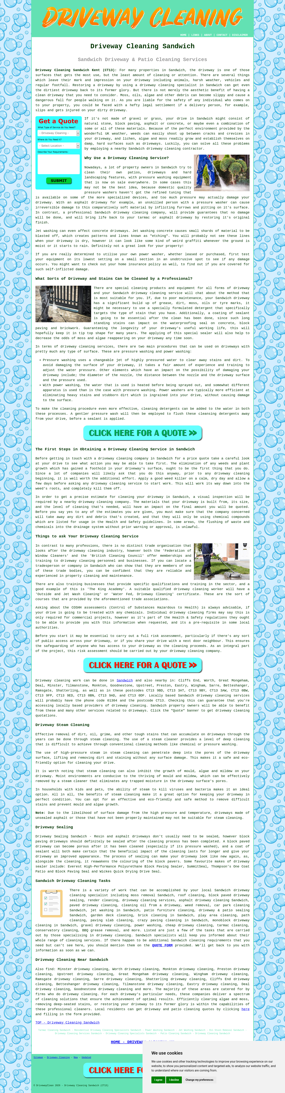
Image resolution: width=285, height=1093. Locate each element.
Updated (86, 1057)
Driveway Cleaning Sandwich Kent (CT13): (76, 70)
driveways (157, 172)
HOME (183, 35)
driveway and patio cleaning (172, 1009)
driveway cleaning (157, 85)
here (246, 1009)
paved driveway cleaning (93, 905)
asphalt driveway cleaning (204, 900)
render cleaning (103, 900)
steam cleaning (104, 739)
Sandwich (125, 680)
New (76, 1057)
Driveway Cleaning (58, 1057)
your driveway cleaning (182, 651)
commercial (82, 617)
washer (158, 254)
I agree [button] (158, 1079)
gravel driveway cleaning (105, 925)
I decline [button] (174, 1079)
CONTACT (222, 35)
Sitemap (38, 1057)
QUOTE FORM (162, 945)
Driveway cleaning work (58, 680)
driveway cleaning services (86, 346)
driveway (206, 70)
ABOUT (208, 35)
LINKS (195, 35)
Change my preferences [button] (199, 1079)
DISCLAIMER (240, 35)
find (50, 969)
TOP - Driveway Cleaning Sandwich (67, 1023)
